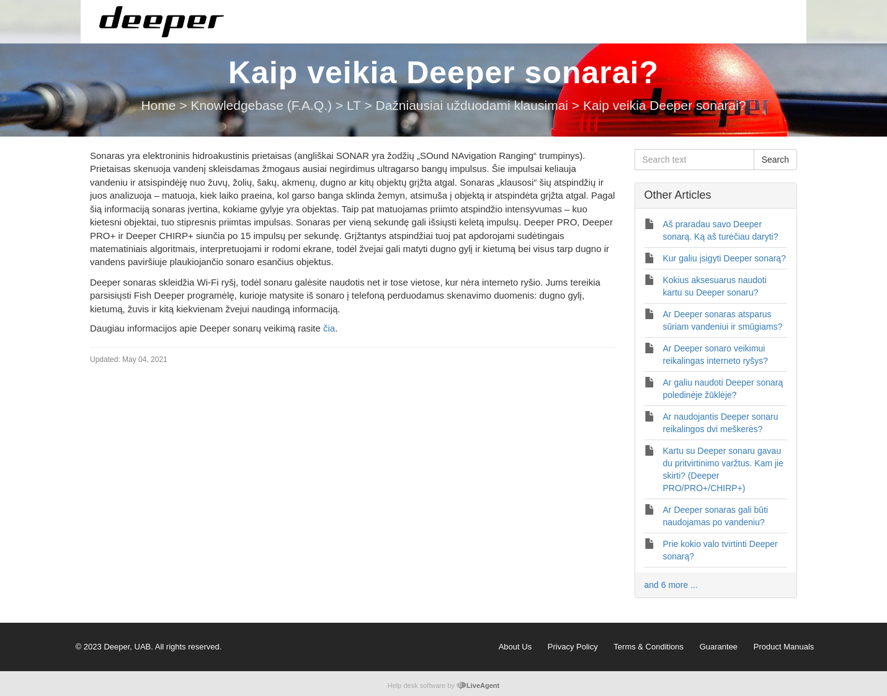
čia (329, 328)
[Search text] (694, 159)
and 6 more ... (671, 585)
